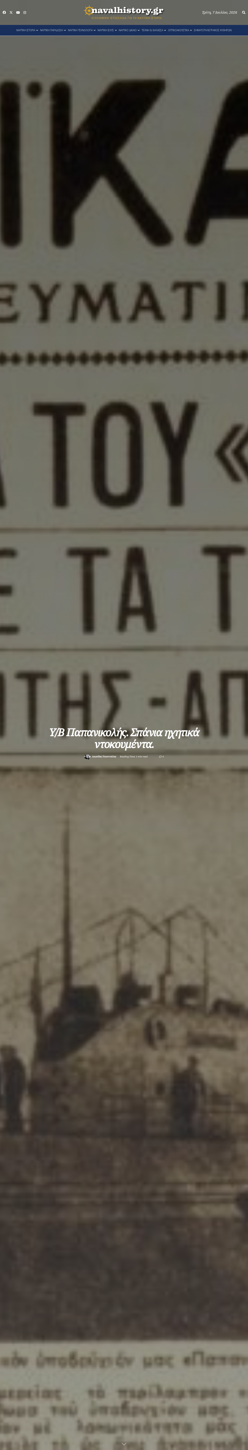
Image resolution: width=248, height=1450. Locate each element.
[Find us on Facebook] (4, 12)
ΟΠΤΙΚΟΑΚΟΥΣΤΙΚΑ (178, 30)
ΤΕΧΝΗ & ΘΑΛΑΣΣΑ (152, 30)
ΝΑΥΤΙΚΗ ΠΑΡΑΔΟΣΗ (51, 30)
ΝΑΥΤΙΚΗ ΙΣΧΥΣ (106, 30)
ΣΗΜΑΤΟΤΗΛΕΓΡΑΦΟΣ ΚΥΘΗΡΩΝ (213, 30)
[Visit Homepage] (123, 12)
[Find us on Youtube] (18, 12)
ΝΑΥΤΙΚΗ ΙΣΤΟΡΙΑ (25, 30)
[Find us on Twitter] (11, 12)
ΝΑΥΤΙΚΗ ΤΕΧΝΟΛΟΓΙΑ (80, 30)
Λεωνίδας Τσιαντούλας (104, 756)
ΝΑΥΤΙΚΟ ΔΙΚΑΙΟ (128, 30)
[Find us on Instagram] (24, 12)
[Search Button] (243, 12)
